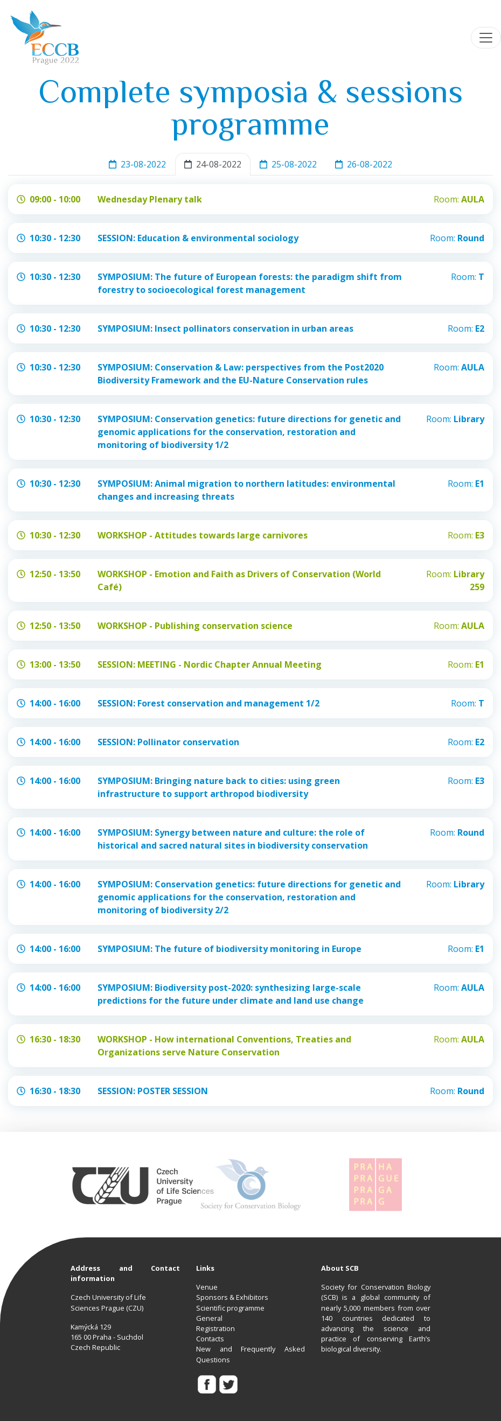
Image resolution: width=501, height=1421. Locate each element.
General (209, 1318)
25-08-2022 (288, 164)
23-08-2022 (137, 164)
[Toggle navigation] (486, 37)
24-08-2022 (212, 164)
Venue (207, 1287)
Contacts (210, 1338)
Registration (215, 1328)
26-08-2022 (363, 164)
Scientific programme (230, 1308)
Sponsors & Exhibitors (232, 1297)
